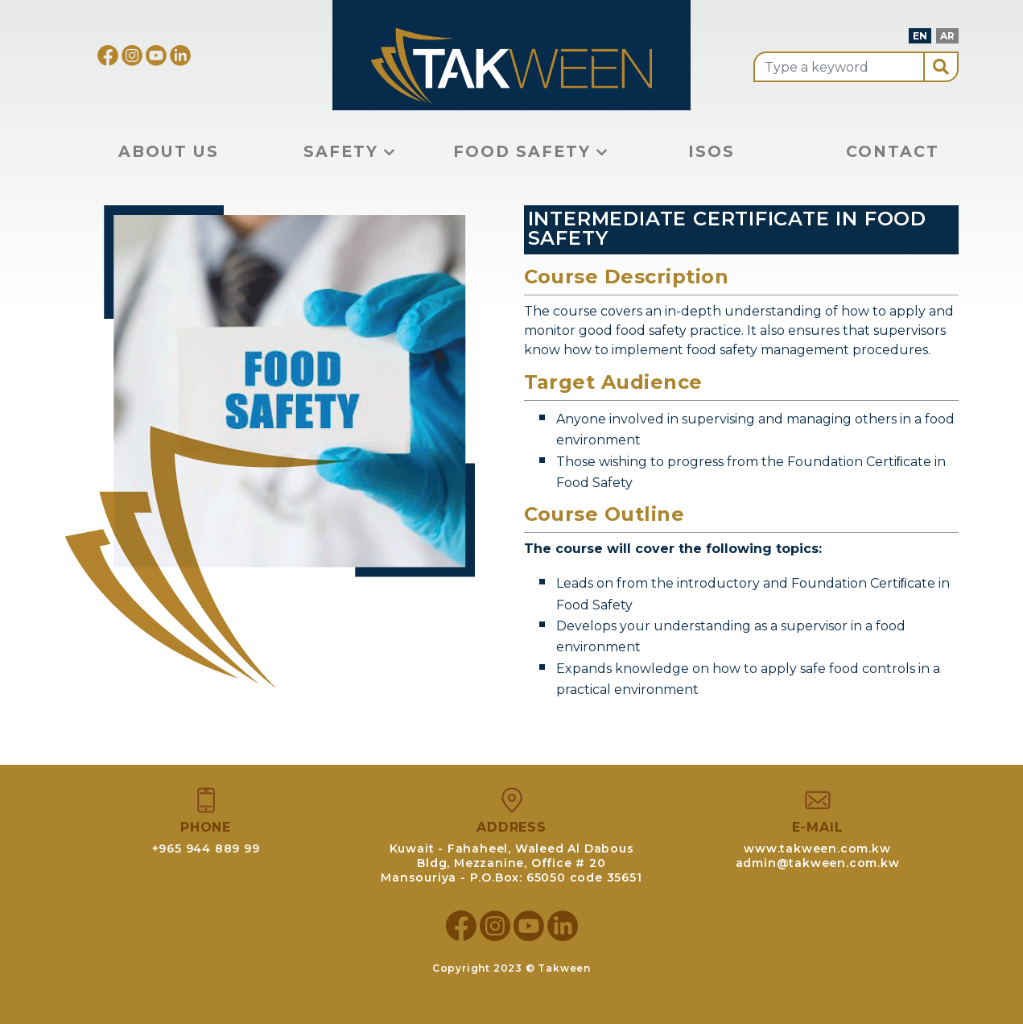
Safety (349, 151)
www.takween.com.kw (817, 848)
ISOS (711, 151)
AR (947, 36)
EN (920, 36)
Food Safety (530, 151)
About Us (168, 151)
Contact (892, 151)
